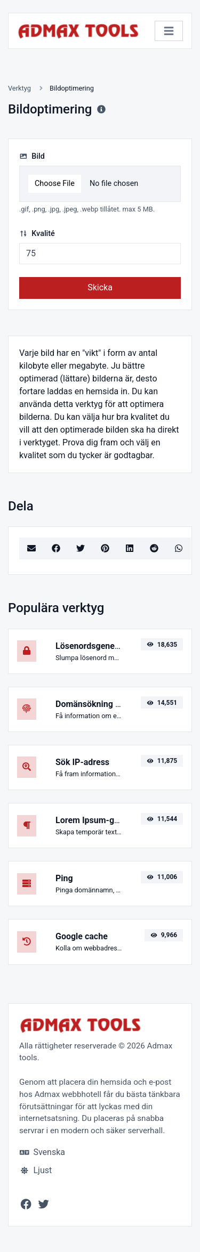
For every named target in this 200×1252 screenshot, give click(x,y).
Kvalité (37, 233)
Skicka (100, 287)
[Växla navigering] (169, 31)
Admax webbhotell (68, 1094)
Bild (32, 156)
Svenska (42, 1152)
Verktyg (19, 88)
